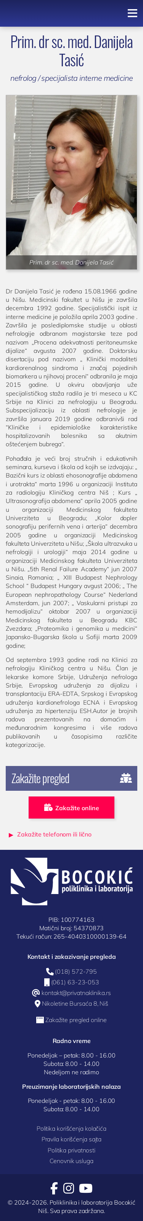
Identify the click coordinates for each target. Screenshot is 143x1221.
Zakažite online (71, 807)
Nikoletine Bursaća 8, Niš (75, 1003)
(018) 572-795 (76, 971)
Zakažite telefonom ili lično (54, 834)
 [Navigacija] (132, 13)
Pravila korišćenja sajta (72, 1139)
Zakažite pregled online (76, 1020)
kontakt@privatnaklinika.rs (76, 993)
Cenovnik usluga (71, 1161)
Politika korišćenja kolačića (71, 1128)
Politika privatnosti (71, 1150)
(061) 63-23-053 (75, 982)
